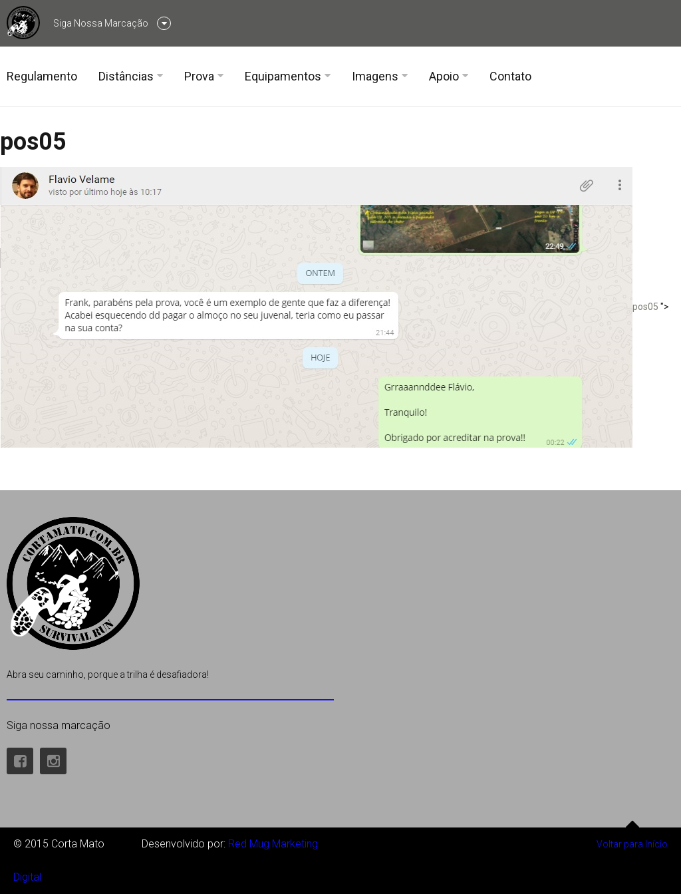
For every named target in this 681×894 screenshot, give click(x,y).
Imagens (375, 76)
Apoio (444, 76)
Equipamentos (283, 76)
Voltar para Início (632, 838)
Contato (510, 76)
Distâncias (126, 76)
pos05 (33, 142)
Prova (199, 76)
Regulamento (42, 76)
